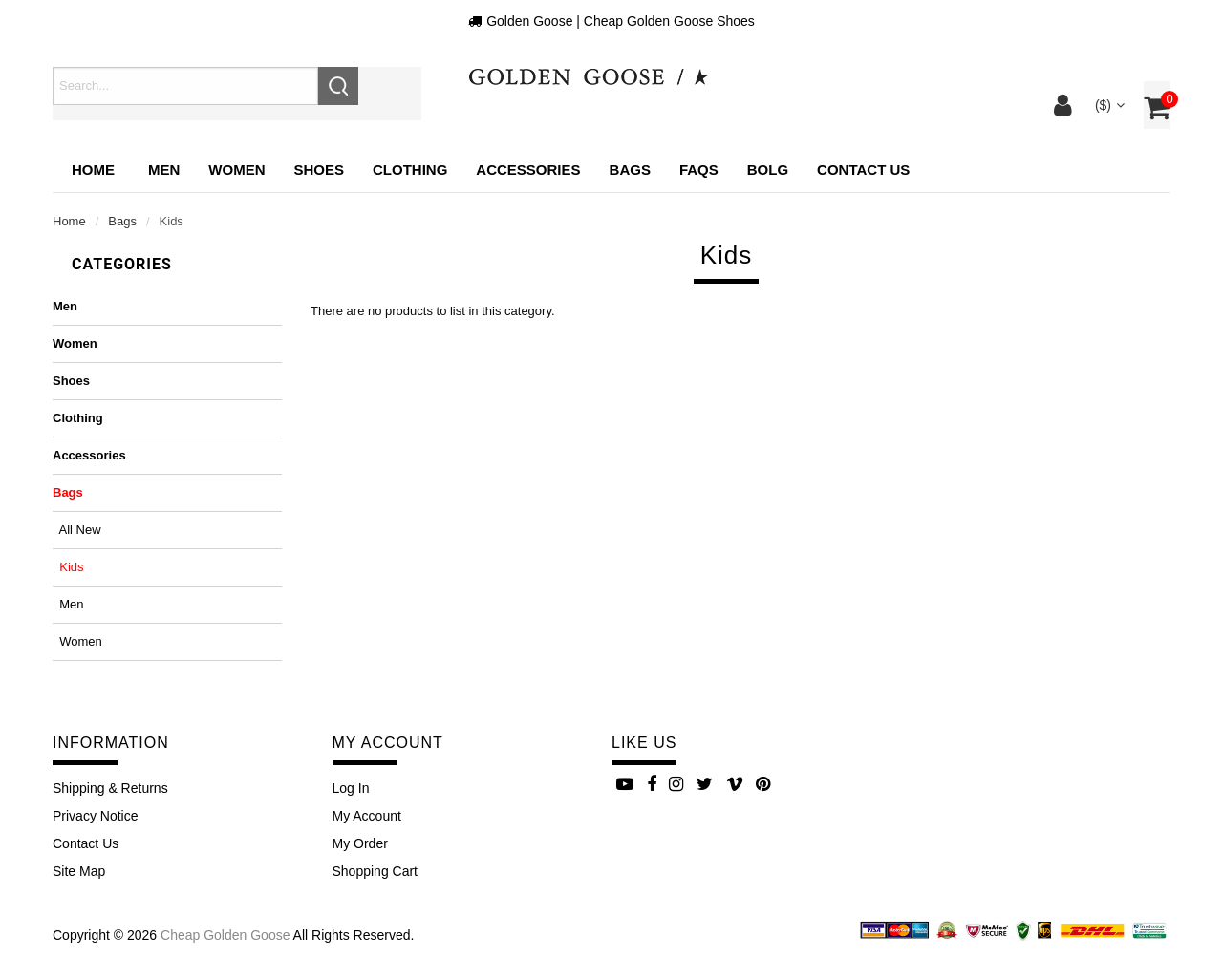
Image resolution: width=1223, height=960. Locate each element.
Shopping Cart (375, 871)
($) (1108, 105)
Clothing (78, 418)
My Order (360, 843)
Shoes (71, 380)
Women (75, 343)
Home (93, 169)
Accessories (89, 455)
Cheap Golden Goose (225, 935)
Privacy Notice (95, 815)
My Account (367, 815)
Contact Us (85, 843)
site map (79, 871)
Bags (122, 221)
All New (77, 530)
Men (65, 306)
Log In (351, 788)
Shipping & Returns (110, 788)
